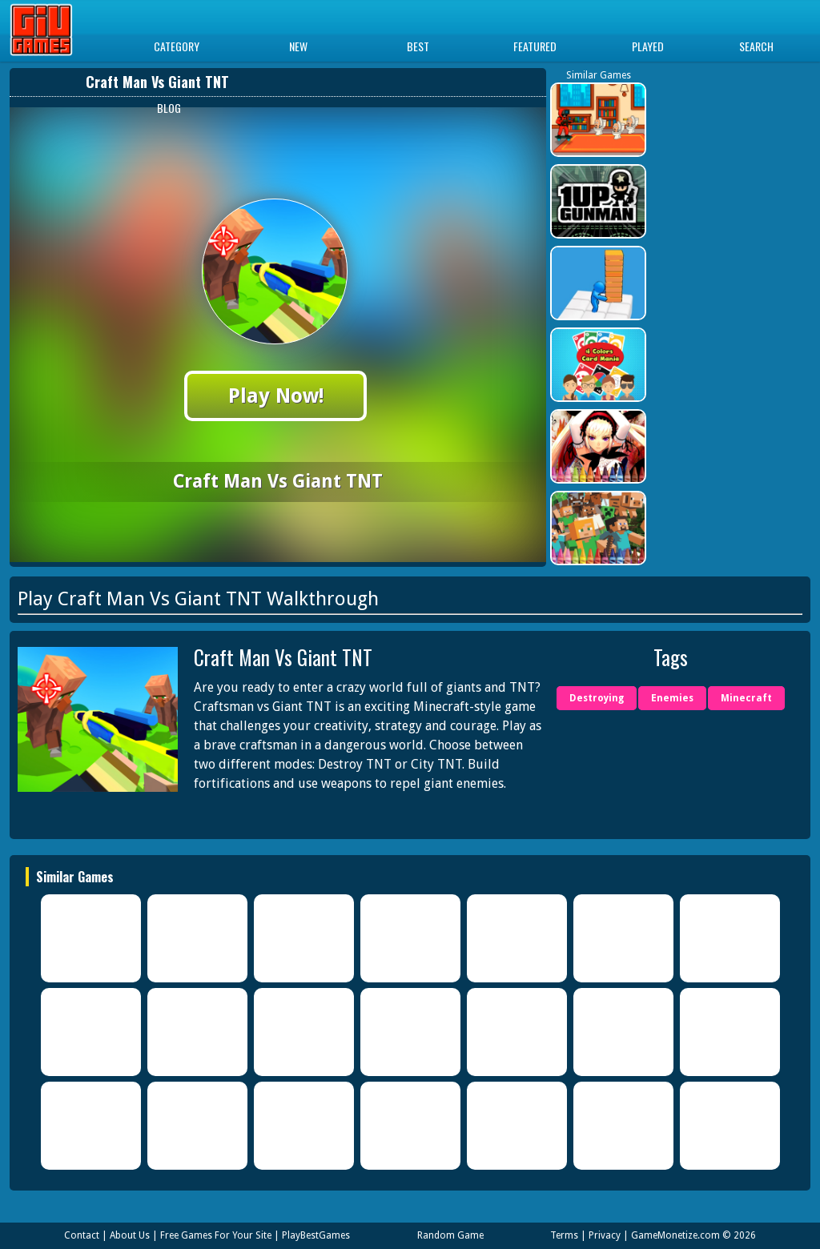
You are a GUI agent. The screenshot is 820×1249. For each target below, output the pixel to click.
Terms (564, 1235)
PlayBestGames (316, 1235)
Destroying (596, 698)
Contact (81, 1235)
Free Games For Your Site (215, 1235)
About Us (130, 1235)
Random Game (450, 1235)
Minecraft (746, 698)
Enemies (672, 698)
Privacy (605, 1235)
